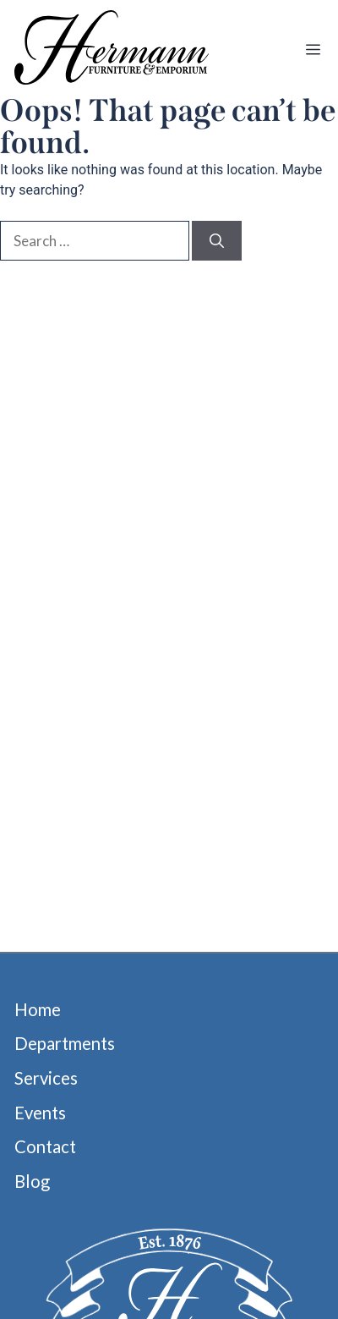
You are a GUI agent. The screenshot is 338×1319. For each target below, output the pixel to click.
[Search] (217, 241)
